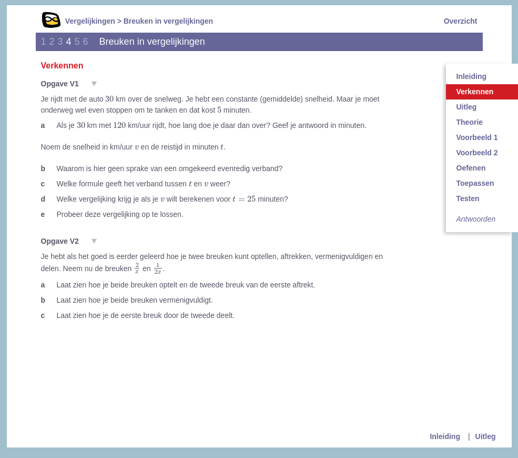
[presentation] (109, 98)
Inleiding (445, 436)
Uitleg (485, 436)
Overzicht (461, 21)
